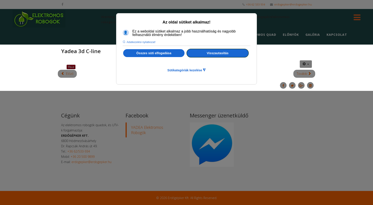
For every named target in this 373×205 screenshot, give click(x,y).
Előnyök (291, 34)
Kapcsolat (337, 34)
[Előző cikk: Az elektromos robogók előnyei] (67, 74)
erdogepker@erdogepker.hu (293, 4)
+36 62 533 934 (255, 4)
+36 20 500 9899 (83, 157)
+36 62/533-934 (78, 151)
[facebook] (62, 4)
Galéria (312, 34)
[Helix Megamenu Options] (357, 18)
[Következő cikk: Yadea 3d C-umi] (304, 74)
